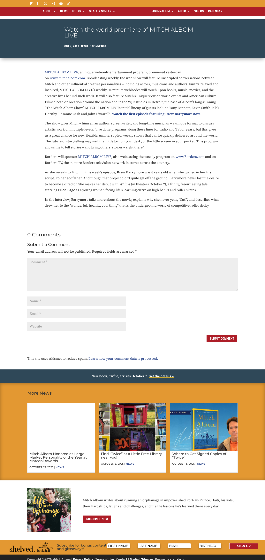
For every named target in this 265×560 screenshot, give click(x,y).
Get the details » (161, 373)
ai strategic (177, 556)
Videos (199, 11)
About (47, 11)
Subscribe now (97, 516)
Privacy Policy (83, 556)
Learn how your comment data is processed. (123, 355)
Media (134, 556)
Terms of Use (104, 556)
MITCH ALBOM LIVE (61, 69)
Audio (182, 11)
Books (76, 11)
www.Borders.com (190, 153)
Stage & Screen (100, 11)
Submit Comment (222, 335)
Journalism (161, 11)
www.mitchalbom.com (67, 75)
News (64, 11)
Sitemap (147, 556)
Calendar (215, 11)
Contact (121, 556)
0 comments (98, 43)
